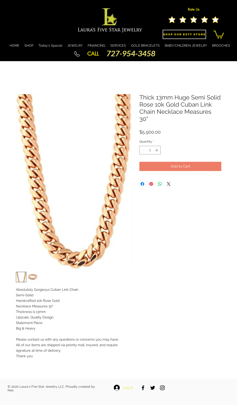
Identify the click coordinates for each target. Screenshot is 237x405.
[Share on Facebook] (142, 184)
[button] (218, 34)
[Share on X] (168, 184)
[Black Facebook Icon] (143, 388)
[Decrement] (143, 150)
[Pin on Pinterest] (151, 184)
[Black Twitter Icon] (153, 388)
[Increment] (157, 150)
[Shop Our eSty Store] (184, 34)
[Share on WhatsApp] (160, 184)
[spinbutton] (150, 150)
